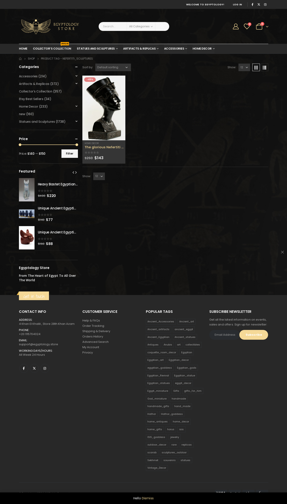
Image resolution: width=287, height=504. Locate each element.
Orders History (92, 336)
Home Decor (202, 48)
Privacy (87, 352)
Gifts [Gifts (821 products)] (176, 391)
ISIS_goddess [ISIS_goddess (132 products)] (156, 437)
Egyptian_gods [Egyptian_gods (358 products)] (186, 367)
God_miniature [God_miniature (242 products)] (157, 398)
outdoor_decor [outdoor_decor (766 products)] (156, 444)
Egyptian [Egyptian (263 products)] (186, 352)
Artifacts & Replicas (139, 48)
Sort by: (87, 67)
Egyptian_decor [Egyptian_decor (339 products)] (179, 360)
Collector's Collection (35, 91)
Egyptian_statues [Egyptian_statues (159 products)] (158, 383)
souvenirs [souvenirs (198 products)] (169, 460)
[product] (104, 108)
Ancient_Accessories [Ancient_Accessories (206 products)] (160, 321)
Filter (69, 153)
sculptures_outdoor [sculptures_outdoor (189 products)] (174, 452)
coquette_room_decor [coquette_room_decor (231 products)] (161, 352)
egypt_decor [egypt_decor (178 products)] (183, 383)
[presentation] (73, 172)
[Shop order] (113, 67)
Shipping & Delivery (96, 331)
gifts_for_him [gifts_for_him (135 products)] (193, 391)
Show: (232, 67)
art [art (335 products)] (179, 344)
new (22, 114)
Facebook (23, 368)
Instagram (44, 368)
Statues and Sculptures (96, 48)
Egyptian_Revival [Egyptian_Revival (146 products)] (158, 375)
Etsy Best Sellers (31, 99)
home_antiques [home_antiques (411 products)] (157, 421)
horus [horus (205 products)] (170, 429)
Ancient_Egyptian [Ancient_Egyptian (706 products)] (158, 337)
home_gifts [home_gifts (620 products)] (154, 429)
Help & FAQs (91, 320)
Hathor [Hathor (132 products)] (151, 414)
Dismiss (148, 498)
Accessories (174, 48)
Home (23, 48)
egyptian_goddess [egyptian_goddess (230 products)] (159, 367)
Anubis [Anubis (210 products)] (168, 344)
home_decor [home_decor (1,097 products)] (181, 421)
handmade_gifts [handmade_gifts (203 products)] (158, 406)
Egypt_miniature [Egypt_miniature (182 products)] (157, 391)
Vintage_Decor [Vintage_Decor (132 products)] (156, 468)
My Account (90, 347)
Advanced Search (95, 342)
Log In (237, 4)
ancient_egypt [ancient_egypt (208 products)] (184, 329)
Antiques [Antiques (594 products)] (153, 344)
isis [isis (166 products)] (181, 429)
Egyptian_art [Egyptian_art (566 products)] (155, 360)
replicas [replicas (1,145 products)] (186, 444)
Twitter (34, 368)
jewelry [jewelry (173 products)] (174, 437)
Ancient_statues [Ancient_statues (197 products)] (185, 337)
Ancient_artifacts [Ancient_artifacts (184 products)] (158, 329)
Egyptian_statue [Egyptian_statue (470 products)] (184, 375)
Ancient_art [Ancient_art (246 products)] (186, 321)
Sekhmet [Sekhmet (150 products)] (152, 460)
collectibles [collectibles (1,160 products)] (192, 344)
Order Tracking (93, 326)
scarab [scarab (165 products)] (152, 452)
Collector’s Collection (52, 47)
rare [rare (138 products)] (174, 444)
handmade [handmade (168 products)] (179, 398)
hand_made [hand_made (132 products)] (182, 406)
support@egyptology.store (38, 344)
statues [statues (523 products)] (185, 460)
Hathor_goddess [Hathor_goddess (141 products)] (172, 414)
